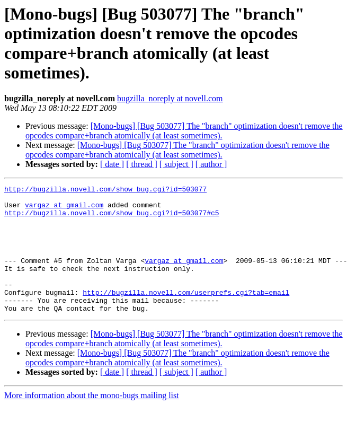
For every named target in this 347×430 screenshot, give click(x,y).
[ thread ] (141, 164)
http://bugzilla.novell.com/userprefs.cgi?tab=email (186, 314)
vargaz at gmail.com (64, 209)
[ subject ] (176, 164)
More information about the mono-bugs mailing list (91, 420)
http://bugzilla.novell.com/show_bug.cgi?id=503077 (105, 190)
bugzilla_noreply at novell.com (170, 98)
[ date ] (112, 164)
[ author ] (211, 164)
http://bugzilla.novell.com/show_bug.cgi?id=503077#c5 (111, 219)
